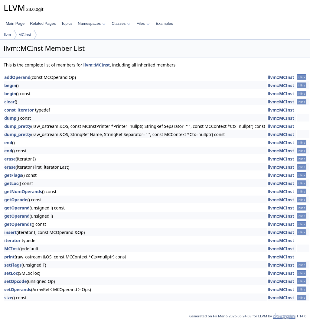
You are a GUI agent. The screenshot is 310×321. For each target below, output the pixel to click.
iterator (12, 240)
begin (10, 85)
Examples (164, 23)
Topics (66, 23)
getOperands (18, 224)
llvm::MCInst (96, 65)
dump (10, 118)
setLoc (11, 273)
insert (10, 232)
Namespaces (91, 23)
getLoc (11, 183)
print (9, 257)
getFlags (13, 175)
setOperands (17, 289)
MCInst (24, 34)
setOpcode (15, 281)
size (8, 297)
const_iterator (19, 110)
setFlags (13, 265)
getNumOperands (23, 191)
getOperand (17, 208)
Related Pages (43, 23)
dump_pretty (17, 126)
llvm (7, 34)
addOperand (17, 77)
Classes (121, 23)
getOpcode (15, 200)
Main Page (15, 23)
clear (9, 102)
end (8, 142)
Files (142, 23)
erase (10, 159)
